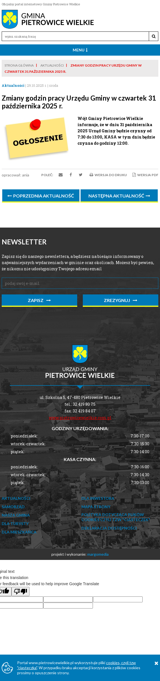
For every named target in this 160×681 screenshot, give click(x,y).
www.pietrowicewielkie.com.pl (80, 417)
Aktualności (52, 65)
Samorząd (13, 506)
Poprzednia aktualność (40, 195)
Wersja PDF (145, 175)
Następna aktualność (119, 195)
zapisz (39, 300)
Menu (80, 49)
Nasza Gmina (16, 515)
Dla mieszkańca (19, 532)
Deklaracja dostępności (109, 528)
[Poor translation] (20, 591)
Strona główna (19, 65)
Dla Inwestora (97, 498)
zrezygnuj (120, 300)
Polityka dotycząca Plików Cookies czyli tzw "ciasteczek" (115, 517)
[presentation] (44, 322)
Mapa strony (95, 506)
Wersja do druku (108, 175)
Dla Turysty (15, 523)
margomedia (98, 554)
